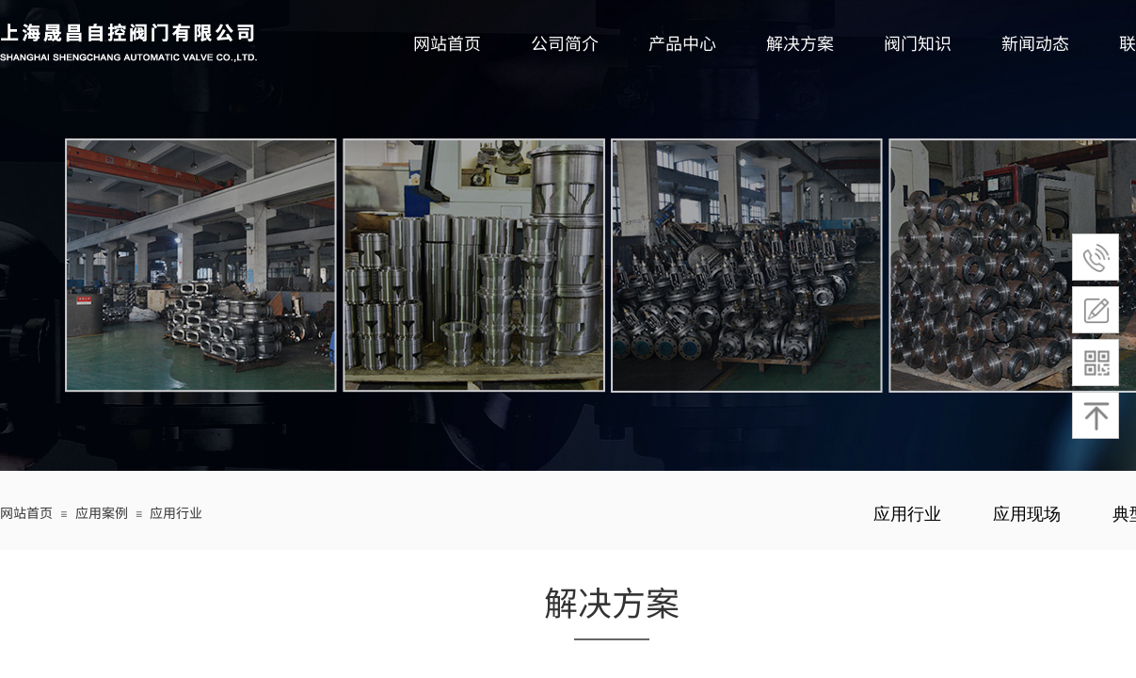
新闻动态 (1035, 42)
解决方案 (800, 42)
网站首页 (447, 42)
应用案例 (101, 512)
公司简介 (565, 42)
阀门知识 (918, 42)
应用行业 (176, 512)
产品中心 (682, 42)
